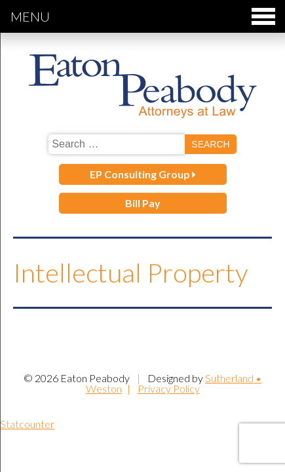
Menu (142, 16)
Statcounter (27, 424)
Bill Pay (143, 203)
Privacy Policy (169, 388)
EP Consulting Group (143, 174)
